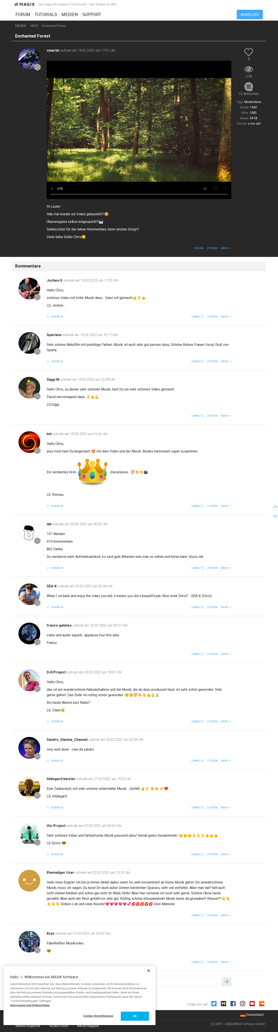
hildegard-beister (61, 779)
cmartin (53, 50)
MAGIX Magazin (88, 1026)
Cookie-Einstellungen (98, 1015)
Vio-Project (56, 826)
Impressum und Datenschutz (30, 1005)
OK (135, 1016)
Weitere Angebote (27, 1026)
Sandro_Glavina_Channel (67, 740)
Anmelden (250, 15)
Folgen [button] (199, 248)
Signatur (56, 316)
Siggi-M (53, 379)
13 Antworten (249, 94)
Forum (22, 14)
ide (50, 524)
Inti (50, 434)
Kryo (51, 933)
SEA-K (52, 586)
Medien (69, 14)
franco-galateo (60, 625)
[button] (226, 248)
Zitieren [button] (212, 248)
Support (91, 14)
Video (34, 26)
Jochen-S (55, 280)
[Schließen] (148, 970)
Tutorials (46, 14)
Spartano (55, 335)
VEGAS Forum (58, 1026)
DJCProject (57, 672)
